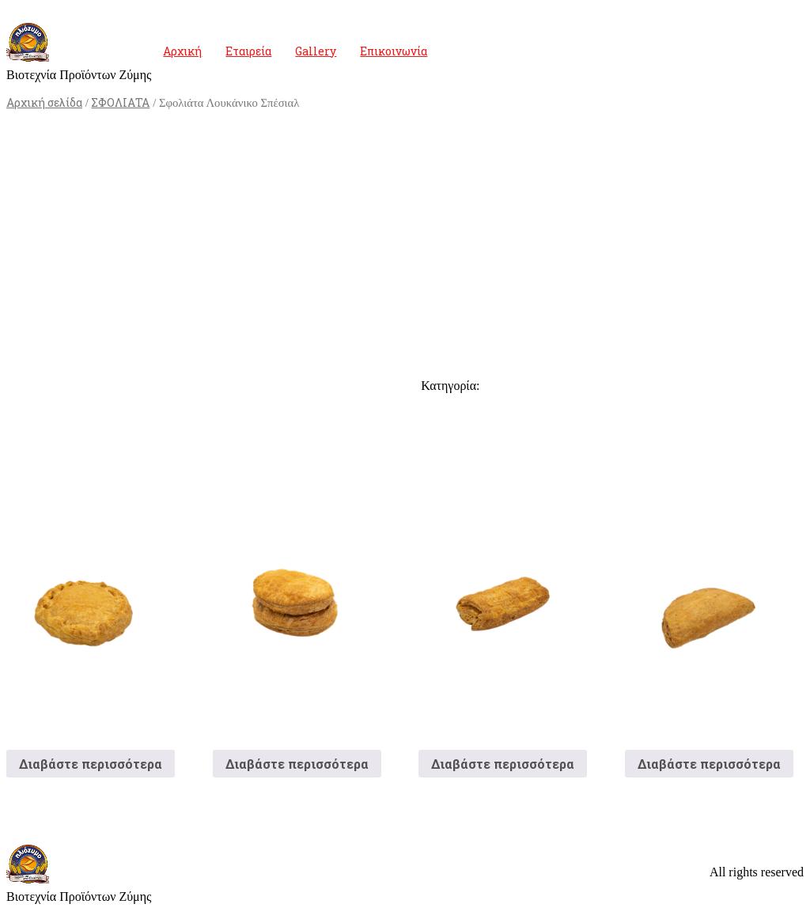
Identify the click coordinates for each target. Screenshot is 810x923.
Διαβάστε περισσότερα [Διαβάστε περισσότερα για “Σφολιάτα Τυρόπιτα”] (709, 763)
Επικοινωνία (393, 51)
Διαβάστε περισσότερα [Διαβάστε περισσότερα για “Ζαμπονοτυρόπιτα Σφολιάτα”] (502, 763)
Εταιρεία (248, 51)
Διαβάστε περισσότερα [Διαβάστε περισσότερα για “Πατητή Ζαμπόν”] (90, 763)
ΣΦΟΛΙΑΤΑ (120, 102)
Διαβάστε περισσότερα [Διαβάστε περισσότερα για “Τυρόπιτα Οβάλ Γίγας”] (297, 763)
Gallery (315, 51)
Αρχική (182, 51)
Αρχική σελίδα (44, 102)
